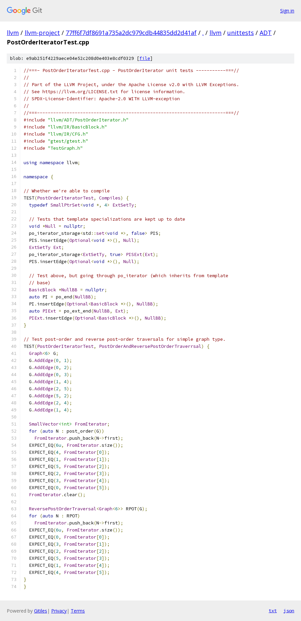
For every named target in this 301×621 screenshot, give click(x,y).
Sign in (287, 10)
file (144, 58)
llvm (13, 33)
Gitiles (40, 611)
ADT (266, 33)
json (288, 611)
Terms (78, 611)
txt (273, 611)
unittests (240, 33)
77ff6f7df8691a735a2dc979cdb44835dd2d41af (131, 33)
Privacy (59, 611)
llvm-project (42, 33)
